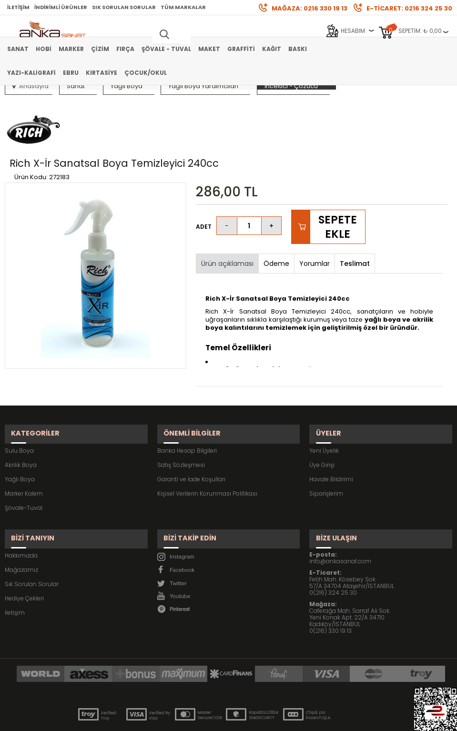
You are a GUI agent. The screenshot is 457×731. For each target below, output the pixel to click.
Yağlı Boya (20, 446)
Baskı (297, 49)
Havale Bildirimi (331, 446)
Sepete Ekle (337, 202)
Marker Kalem (24, 461)
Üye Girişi (322, 432)
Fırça (125, 49)
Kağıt (271, 49)
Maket (209, 49)
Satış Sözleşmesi (181, 432)
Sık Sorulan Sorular (124, 7)
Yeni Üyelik (324, 418)
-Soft (175, 719)
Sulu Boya (19, 418)
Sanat (18, 49)
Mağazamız (21, 529)
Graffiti (241, 49)
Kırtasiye (101, 73)
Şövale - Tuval (166, 49)
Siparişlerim (326, 461)
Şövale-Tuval (23, 475)
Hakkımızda (21, 514)
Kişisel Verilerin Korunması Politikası (207, 461)
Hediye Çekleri (24, 557)
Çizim (100, 49)
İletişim (18, 7)
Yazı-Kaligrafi (31, 73)
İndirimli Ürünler (60, 7)
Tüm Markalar (183, 7)
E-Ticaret (200, 719)
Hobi (43, 49)
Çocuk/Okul (145, 73)
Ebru (71, 73)
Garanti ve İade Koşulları (191, 446)
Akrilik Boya (21, 432)
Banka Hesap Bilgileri (187, 418)
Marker (71, 49)
